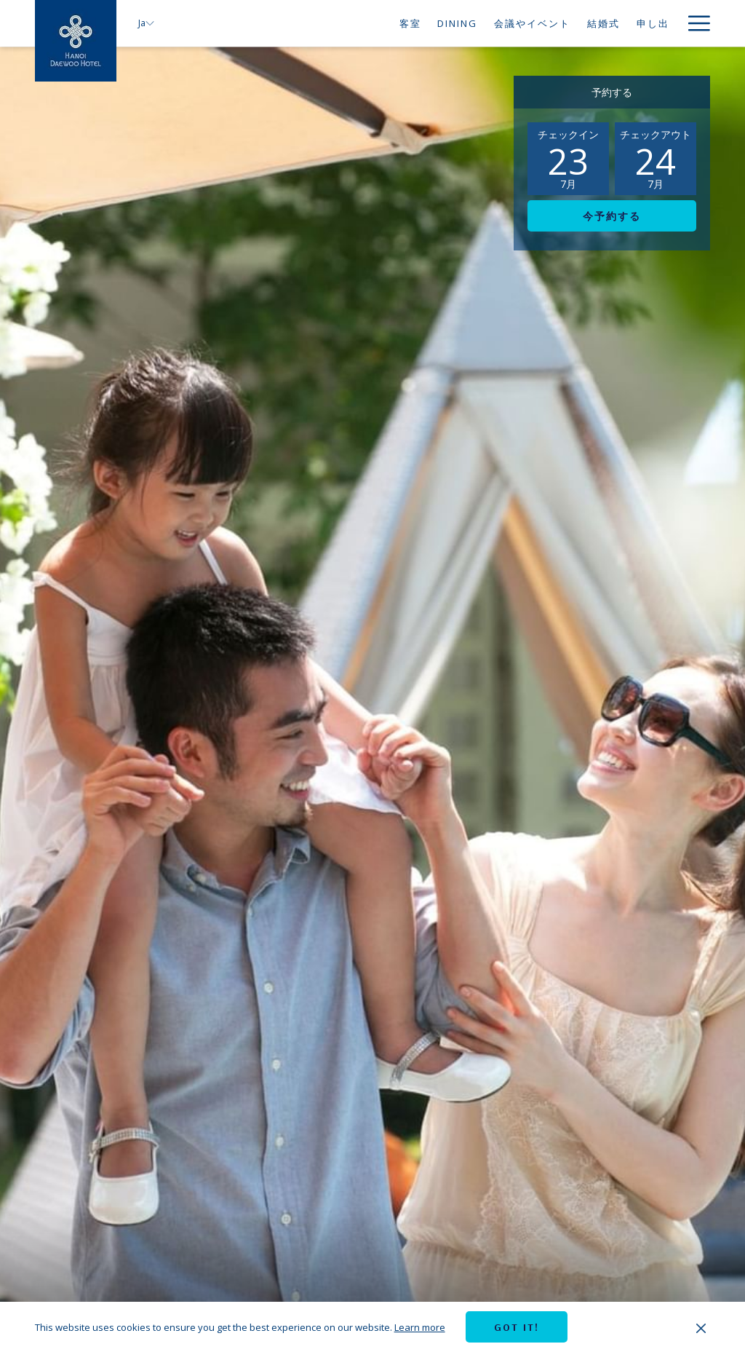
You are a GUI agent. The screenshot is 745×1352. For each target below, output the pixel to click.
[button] (568, 158)
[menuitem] (410, 23)
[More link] (693, 23)
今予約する (612, 216)
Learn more (419, 1327)
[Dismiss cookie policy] (701, 1327)
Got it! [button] (516, 1327)
